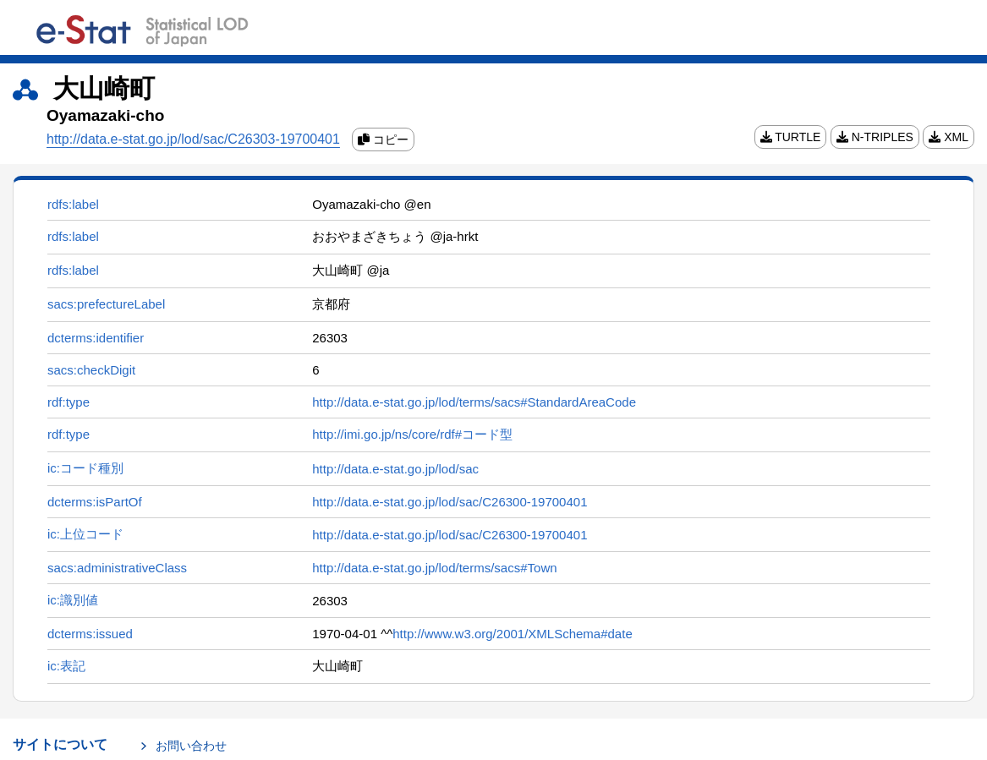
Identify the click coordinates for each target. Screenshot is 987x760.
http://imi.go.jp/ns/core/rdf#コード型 (412, 434)
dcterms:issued (90, 633)
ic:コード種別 (85, 468)
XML (948, 137)
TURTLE (790, 137)
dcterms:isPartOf (94, 502)
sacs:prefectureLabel (106, 304)
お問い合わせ (191, 746)
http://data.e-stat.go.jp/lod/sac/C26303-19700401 (193, 139)
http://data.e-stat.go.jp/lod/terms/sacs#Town (434, 567)
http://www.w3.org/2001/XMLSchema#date (512, 633)
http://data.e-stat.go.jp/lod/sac (395, 469)
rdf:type (68, 402)
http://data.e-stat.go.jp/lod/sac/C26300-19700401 (449, 502)
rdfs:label (73, 204)
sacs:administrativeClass (117, 567)
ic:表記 (66, 666)
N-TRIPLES (874, 137)
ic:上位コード (85, 534)
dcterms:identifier (95, 338)
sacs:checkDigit (91, 370)
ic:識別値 (72, 600)
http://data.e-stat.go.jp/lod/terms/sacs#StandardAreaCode (474, 402)
